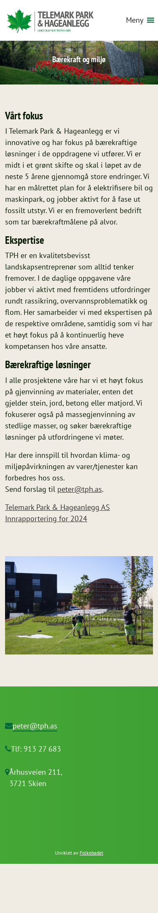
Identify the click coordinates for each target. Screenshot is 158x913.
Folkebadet (91, 853)
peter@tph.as (79, 489)
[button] (134, 20)
